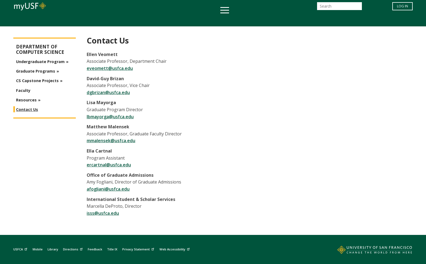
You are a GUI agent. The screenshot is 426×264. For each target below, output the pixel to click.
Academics (108, 20)
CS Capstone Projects (37, 80)
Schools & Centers (309, 20)
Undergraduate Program (40, 61)
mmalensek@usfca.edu (111, 141)
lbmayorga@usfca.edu (110, 117)
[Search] (339, 8)
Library (53, 249)
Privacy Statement (138, 248)
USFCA (21, 248)
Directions (73, 248)
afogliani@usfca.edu (108, 189)
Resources (26, 100)
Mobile (38, 249)
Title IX (112, 249)
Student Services (148, 20)
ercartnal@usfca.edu (109, 165)
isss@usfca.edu (103, 213)
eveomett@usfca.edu (110, 68)
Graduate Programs (35, 71)
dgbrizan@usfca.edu (108, 92)
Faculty (23, 90)
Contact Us (27, 109)
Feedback (95, 249)
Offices (270, 20)
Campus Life (240, 20)
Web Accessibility (175, 248)
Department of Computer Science (40, 49)
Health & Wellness (197, 20)
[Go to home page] (369, 251)
